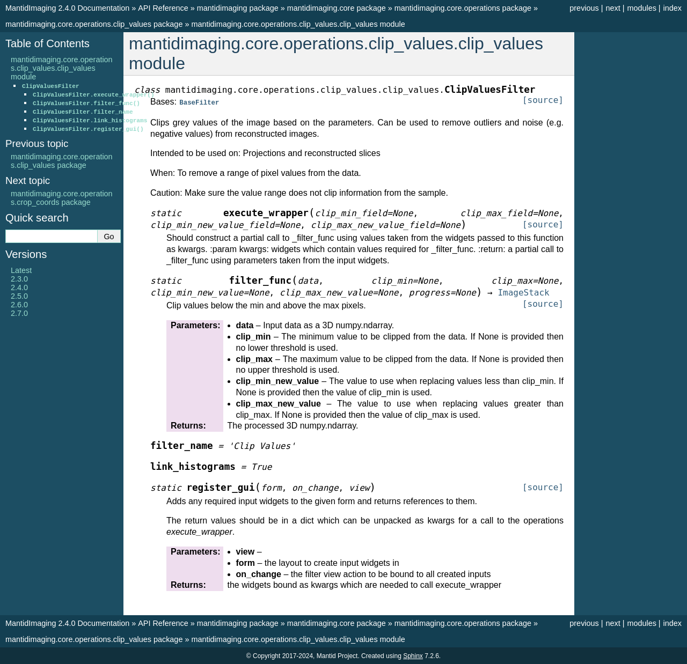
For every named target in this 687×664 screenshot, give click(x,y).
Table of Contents (47, 43)
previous (583, 8)
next (612, 8)
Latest (21, 270)
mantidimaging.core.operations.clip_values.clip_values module (298, 24)
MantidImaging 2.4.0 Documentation (67, 8)
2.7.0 (19, 313)
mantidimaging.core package (336, 8)
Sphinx (413, 655)
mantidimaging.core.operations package (462, 8)
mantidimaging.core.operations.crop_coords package (62, 197)
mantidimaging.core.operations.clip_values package (93, 24)
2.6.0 (19, 304)
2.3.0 (19, 279)
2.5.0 (19, 296)
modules (641, 8)
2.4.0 (19, 287)
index (672, 8)
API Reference (163, 8)
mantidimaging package (238, 8)
